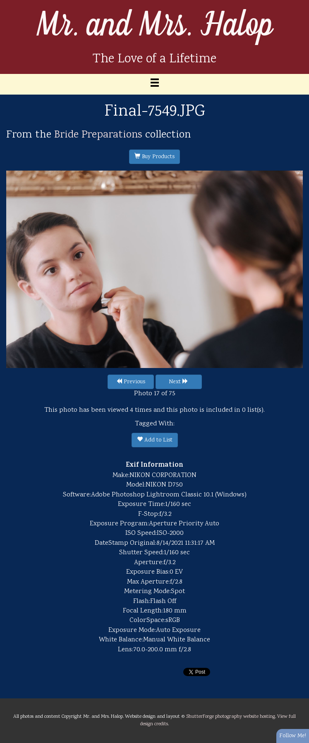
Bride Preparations (98, 135)
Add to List (154, 440)
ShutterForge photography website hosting (230, 716)
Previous (130, 382)
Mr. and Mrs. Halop (154, 25)
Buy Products (154, 157)
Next (178, 382)
